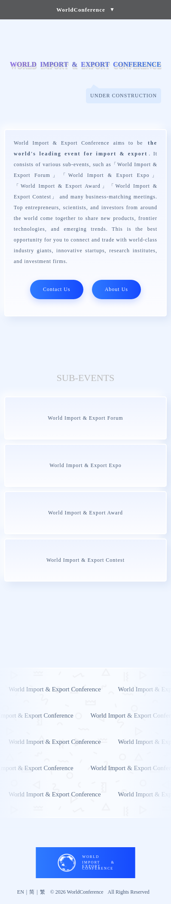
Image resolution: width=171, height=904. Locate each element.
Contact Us (56, 289)
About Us (116, 289)
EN (20, 892)
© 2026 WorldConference (77, 892)
